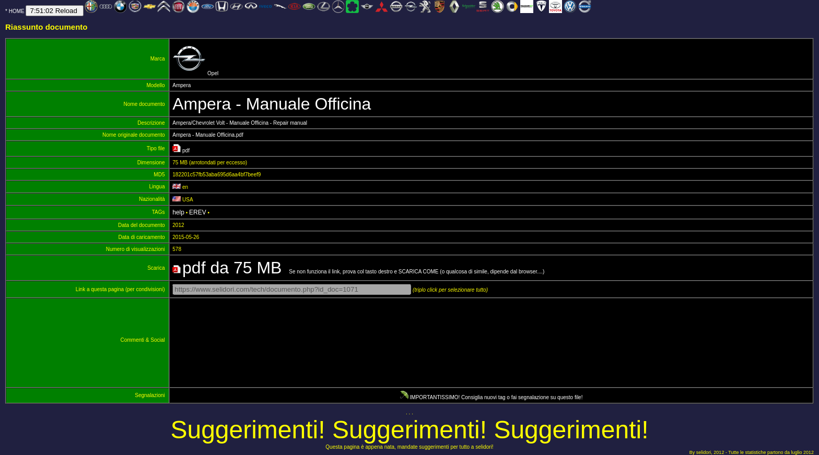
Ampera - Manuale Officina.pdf (207, 135)
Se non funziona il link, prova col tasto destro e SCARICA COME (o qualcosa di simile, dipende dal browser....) (359, 271)
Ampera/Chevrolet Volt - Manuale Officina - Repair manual (239, 123)
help (178, 212)
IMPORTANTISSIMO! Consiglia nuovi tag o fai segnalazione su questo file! (491, 397)
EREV (197, 212)
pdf (182, 150)
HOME (17, 11)
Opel (195, 73)
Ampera (183, 85)
